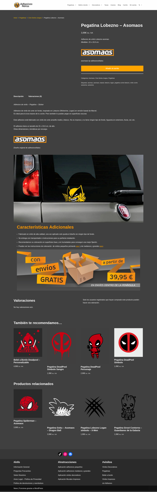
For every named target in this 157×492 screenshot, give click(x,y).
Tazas (106, 5)
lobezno (107, 83)
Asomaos (92, 78)
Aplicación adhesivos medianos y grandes (74, 472)
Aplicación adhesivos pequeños (70, 468)
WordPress (38, 489)
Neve (16, 489)
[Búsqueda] (140, 5)
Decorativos (97, 5)
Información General (21, 468)
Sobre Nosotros (20, 476)
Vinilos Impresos (108, 480)
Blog (119, 5)
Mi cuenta (133, 5)
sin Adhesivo (107, 484)
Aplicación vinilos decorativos (69, 476)
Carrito (125, 5)
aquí (78, 247)
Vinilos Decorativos (109, 468)
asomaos (96, 83)
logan (112, 83)
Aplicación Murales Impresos (69, 480)
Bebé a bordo (84, 5)
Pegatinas (71, 5)
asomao (90, 83)
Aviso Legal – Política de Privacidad (27, 480)
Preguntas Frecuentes (22, 472)
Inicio (15, 18)
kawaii (102, 83)
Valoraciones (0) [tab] (35, 97)
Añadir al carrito (112, 69)
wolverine (91, 85)
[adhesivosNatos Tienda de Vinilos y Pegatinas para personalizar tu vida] (24, 5)
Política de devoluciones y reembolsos (28, 484)
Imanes (113, 5)
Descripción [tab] (19, 97)
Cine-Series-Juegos (35, 18)
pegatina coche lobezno (122, 83)
